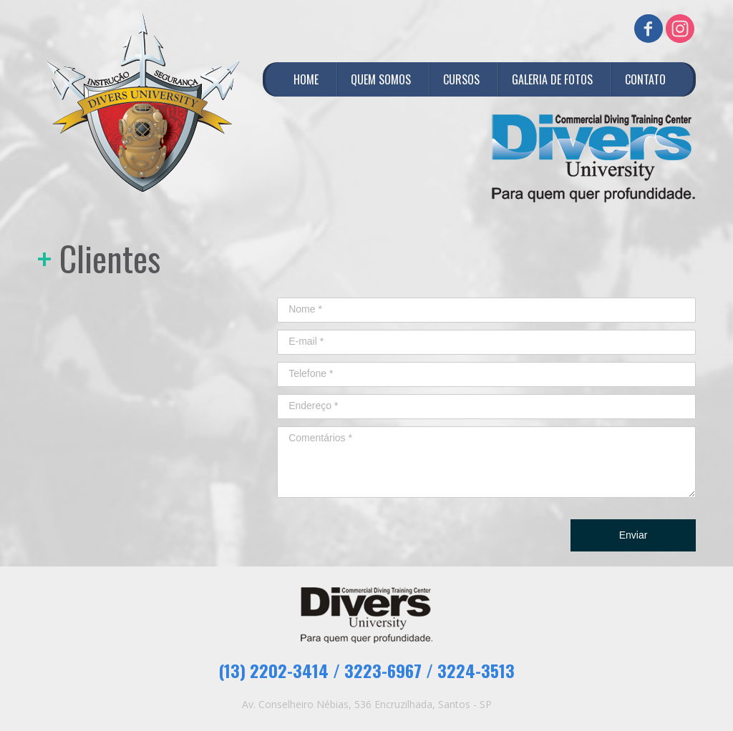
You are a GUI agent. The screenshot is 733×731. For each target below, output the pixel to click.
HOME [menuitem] (306, 79)
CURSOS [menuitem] (461, 79)
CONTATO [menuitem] (645, 79)
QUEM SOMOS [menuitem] (381, 79)
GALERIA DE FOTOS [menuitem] (552, 79)
